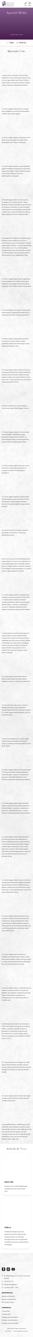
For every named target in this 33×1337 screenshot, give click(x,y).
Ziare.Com (8, 1182)
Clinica (16, 34)
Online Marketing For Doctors (20, 1331)
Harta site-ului (22, 1328)
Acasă (12, 34)
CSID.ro (7, 1227)
